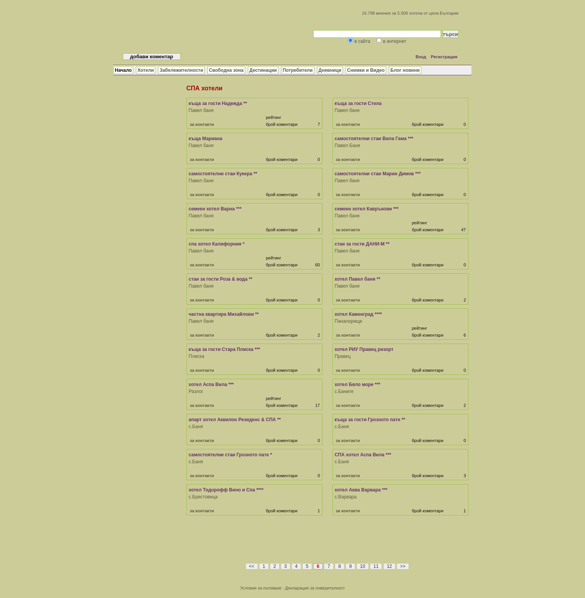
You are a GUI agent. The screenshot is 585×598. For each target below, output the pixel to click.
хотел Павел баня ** (357, 279)
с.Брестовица (203, 497)
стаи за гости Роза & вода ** (221, 279)
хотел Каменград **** (358, 314)
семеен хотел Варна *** (215, 209)
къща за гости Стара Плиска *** (224, 349)
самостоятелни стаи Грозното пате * (230, 454)
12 (389, 566)
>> (402, 566)
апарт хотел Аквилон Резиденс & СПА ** (235, 419)
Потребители (298, 70)
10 (362, 566)
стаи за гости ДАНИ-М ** (362, 244)
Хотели (145, 70)
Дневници (330, 70)
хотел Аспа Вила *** (211, 384)
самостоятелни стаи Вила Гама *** (374, 138)
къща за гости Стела (358, 103)
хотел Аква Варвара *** (361, 490)
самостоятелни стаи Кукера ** (223, 173)
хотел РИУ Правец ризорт (364, 349)
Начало (123, 70)
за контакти (202, 124)
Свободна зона (226, 70)
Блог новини (405, 70)
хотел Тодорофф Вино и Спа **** (226, 490)
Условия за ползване (260, 588)
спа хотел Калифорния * (217, 244)
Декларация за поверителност (315, 588)
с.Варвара (346, 497)
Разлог (196, 391)
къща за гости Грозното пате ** (370, 419)
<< (251, 566)
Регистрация (444, 56)
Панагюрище (349, 321)
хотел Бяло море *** (357, 384)
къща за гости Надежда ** (218, 103)
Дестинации (263, 70)
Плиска (197, 356)
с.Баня (196, 426)
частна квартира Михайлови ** (224, 314)
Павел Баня (347, 145)
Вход (420, 56)
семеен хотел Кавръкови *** (367, 209)
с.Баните (344, 391)
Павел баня (201, 110)
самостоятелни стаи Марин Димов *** (378, 173)
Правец (343, 356)
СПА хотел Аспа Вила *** (363, 454)
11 (375, 566)
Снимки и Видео (366, 70)
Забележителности (181, 70)
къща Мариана (205, 138)
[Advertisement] (327, 543)
